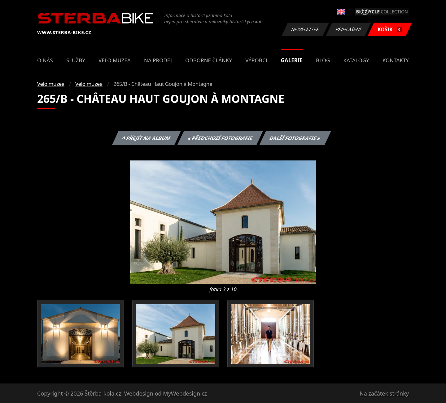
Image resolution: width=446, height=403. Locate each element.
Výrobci (256, 60)
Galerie (292, 60)
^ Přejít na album (146, 138)
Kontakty (396, 60)
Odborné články (208, 60)
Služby (75, 60)
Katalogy (356, 60)
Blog (323, 60)
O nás (45, 60)
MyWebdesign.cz (185, 393)
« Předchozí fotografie (220, 138)
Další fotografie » (295, 138)
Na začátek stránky (384, 393)
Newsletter (305, 29)
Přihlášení (348, 29)
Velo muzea (114, 60)
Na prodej (158, 60)
